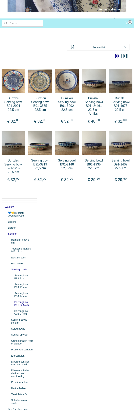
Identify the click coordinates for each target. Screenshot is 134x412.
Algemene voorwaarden (18, 335)
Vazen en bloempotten (15, 272)
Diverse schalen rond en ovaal (20, 200)
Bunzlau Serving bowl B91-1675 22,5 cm (124, 108)
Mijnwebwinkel (109, 404)
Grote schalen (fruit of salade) (22, 179)
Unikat (11, 309)
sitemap (58, 404)
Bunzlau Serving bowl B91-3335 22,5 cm (67, 108)
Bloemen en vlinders (19, 297)
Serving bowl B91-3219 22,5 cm (67, 176)
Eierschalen (18, 192)
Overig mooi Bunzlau (20, 303)
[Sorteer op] (107, 47)
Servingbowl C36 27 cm (21, 150)
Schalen (12, 71)
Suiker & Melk (16, 252)
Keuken (12, 264)
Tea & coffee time (18, 246)
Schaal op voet (19, 172)
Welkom (9, 44)
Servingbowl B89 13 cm (21, 123)
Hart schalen (18, 225)
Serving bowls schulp (19, 159)
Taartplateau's (19, 231)
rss (65, 404)
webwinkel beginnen (78, 404)
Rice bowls (17, 100)
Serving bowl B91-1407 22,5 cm (124, 176)
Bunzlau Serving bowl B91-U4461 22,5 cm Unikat (105, 110)
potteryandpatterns (16, 381)
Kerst (11, 315)
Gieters (12, 279)
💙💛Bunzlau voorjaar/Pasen (16, 51)
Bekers (12, 59)
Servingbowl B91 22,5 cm (21, 141)
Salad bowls (18, 166)
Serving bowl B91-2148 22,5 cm (86, 176)
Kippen (12, 285)
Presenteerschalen (22, 187)
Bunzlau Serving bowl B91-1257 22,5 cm (48, 178)
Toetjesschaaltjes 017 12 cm (21, 87)
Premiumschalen (20, 219)
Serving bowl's (19, 106)
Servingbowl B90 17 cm (21, 132)
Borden (12, 65)
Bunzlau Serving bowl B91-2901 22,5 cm (48, 108)
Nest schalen (18, 94)
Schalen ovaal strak (19, 239)
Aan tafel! (13, 258)
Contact (9, 347)
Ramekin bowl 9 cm (20, 78)
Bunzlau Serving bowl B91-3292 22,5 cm (86, 108)
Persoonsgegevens (16, 359)
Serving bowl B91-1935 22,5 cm (105, 176)
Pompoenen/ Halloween (15, 323)
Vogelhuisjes (15, 291)
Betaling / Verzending (17, 341)
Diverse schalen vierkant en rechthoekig (20, 210)
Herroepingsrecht (15, 353)
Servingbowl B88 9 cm (21, 114)
